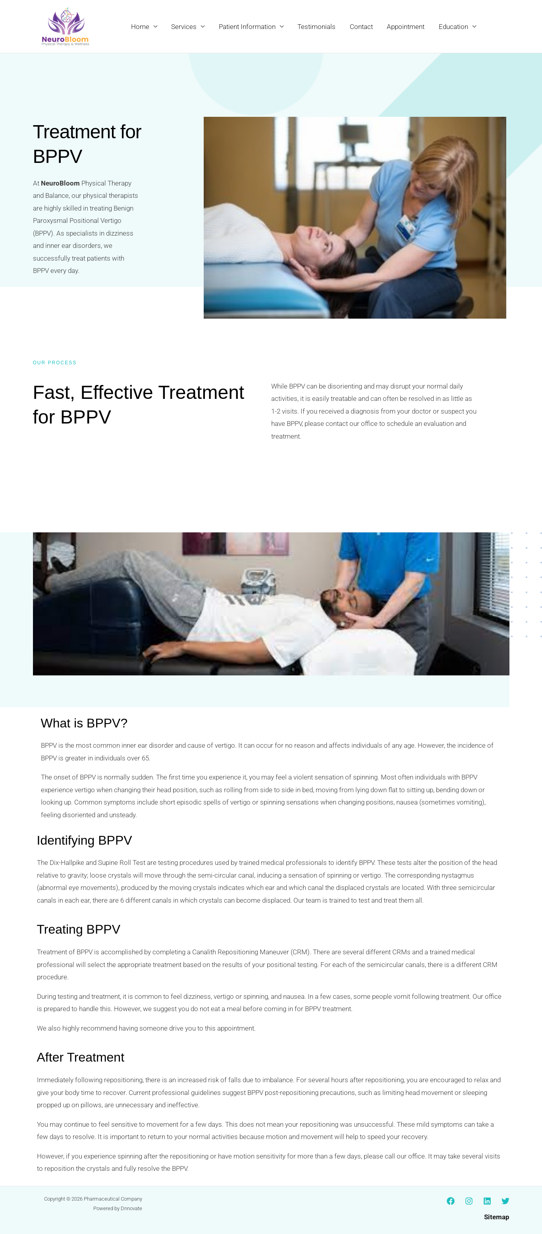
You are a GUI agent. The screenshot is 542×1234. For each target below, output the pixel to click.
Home (144, 27)
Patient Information (250, 27)
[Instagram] (469, 1201)
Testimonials (319, 27)
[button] (500, 26)
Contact (362, 27)
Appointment (407, 27)
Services (187, 27)
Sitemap (496, 1217)
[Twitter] (505, 1201)
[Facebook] (451, 1201)
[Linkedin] (487, 1201)
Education (454, 27)
